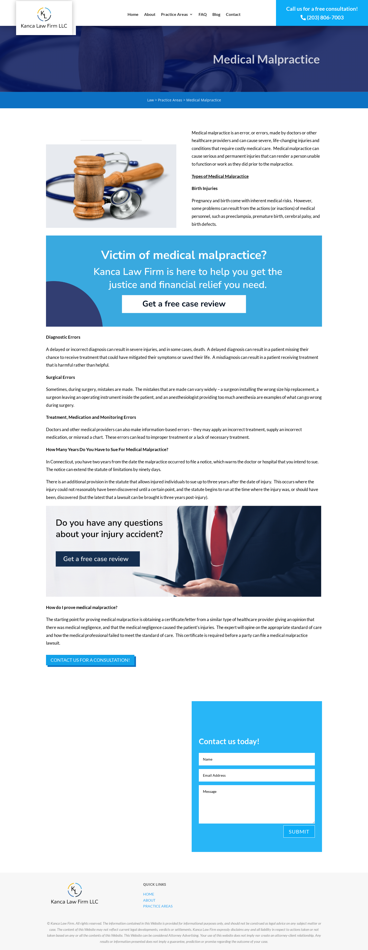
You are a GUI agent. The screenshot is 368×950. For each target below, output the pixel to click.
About (149, 15)
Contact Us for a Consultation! (90, 660)
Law (150, 100)
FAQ (203, 15)
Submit (299, 831)
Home (133, 15)
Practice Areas (174, 15)
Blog (216, 15)
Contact (233, 15)
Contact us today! (281, 889)
